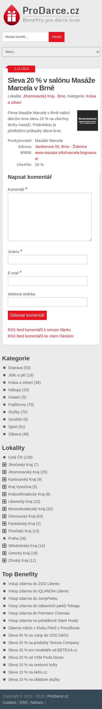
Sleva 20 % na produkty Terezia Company (43, 642)
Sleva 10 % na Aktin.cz (27, 672)
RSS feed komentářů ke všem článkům (41, 336)
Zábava (14, 434)
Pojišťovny (17, 404)
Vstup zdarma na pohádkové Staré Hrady (43, 620)
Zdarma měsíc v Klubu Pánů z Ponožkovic (44, 628)
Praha (13, 538)
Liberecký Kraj (20, 501)
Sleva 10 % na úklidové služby (34, 679)
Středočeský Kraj (22, 546)
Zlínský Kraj (18, 560)
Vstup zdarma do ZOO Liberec (34, 584)
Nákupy (14, 390)
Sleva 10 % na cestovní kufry (33, 665)
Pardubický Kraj (21, 523)
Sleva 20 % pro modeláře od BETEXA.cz (43, 650)
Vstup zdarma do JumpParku (33, 598)
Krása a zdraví (20, 382)
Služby (14, 412)
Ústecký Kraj (19, 553)
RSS (23, 702)
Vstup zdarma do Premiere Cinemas (39, 613)
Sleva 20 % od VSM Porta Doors (36, 657)
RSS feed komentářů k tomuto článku (39, 330)
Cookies (10, 702)
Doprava (15, 368)
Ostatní (14, 397)
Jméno (15, 251)
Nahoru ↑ (38, 702)
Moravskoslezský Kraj (26, 509)
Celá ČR (15, 457)
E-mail (15, 272)
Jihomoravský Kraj (38, 96)
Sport (12, 427)
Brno (61, 96)
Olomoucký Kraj (21, 516)
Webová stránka (21, 294)
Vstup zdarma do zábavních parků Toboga (44, 606)
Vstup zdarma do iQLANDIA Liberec (38, 591)
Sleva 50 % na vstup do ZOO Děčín (38, 635)
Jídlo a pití (17, 375)
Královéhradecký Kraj (26, 494)
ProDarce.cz (57, 696)
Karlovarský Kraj (22, 479)
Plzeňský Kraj (20, 531)
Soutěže (15, 419)
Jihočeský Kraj (20, 464)
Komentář (17, 189)
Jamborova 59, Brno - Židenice (61, 146)
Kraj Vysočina (20, 487)
